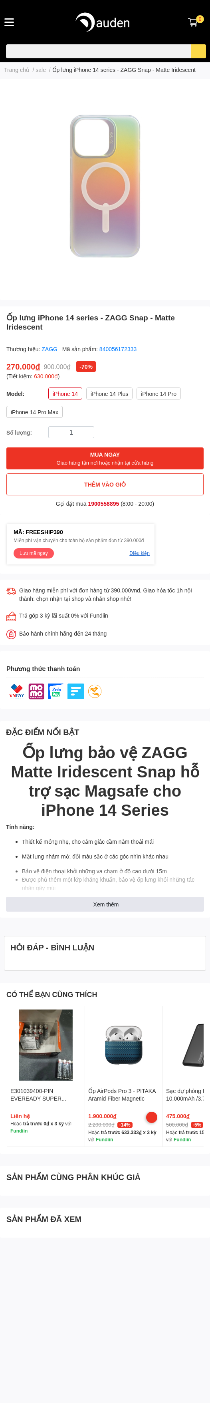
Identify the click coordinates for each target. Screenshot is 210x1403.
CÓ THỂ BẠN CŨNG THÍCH (51, 994)
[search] (198, 51)
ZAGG (50, 349)
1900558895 (103, 503)
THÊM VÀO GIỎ (105, 484)
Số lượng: (19, 432)
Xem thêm (106, 904)
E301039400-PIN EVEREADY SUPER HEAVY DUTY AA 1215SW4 (45, 1098)
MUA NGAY (104, 459)
